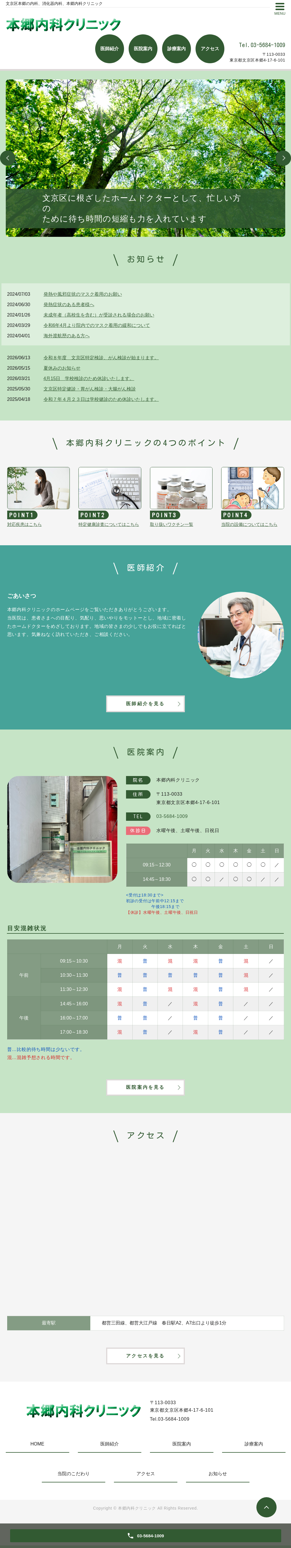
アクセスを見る (145, 1358)
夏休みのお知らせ (62, 368)
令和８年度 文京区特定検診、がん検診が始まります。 (101, 357)
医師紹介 (109, 1446)
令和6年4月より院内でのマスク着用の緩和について (97, 325)
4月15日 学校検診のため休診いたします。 (89, 378)
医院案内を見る (145, 1088)
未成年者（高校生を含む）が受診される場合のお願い (99, 314)
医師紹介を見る (145, 704)
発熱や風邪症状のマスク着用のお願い (83, 294)
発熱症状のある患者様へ (69, 304)
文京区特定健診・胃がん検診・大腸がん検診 (90, 388)
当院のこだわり (73, 1476)
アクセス (145, 1476)
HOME (37, 1446)
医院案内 (181, 1446)
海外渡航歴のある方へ (67, 335)
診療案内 (254, 1446)
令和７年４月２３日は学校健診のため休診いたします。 (101, 399)
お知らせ (218, 1476)
